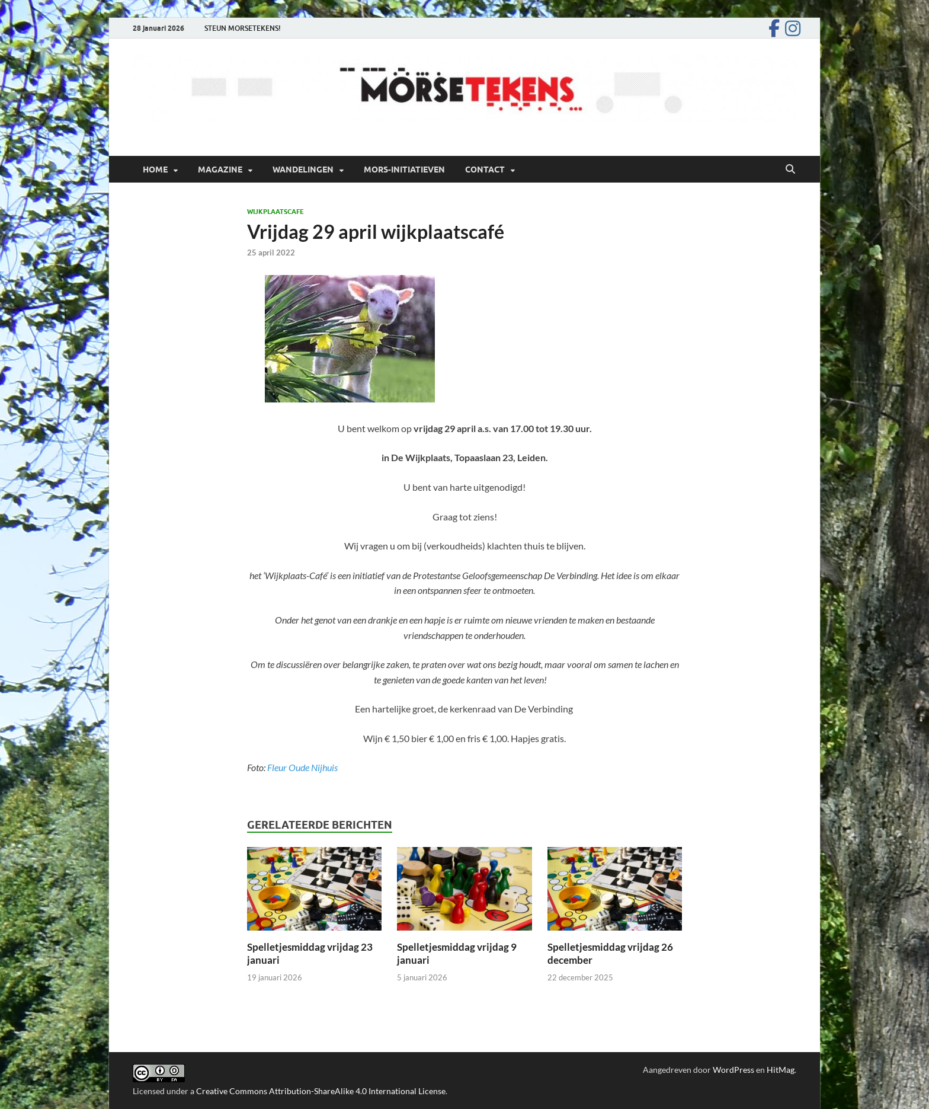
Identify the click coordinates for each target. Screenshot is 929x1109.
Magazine (220, 169)
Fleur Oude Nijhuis (302, 767)
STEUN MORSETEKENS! (242, 28)
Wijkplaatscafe (275, 211)
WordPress (733, 1070)
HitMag (781, 1070)
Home (155, 169)
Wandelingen (303, 169)
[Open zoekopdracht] (790, 169)
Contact (485, 169)
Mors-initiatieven (404, 169)
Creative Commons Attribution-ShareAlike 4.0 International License (321, 1091)
